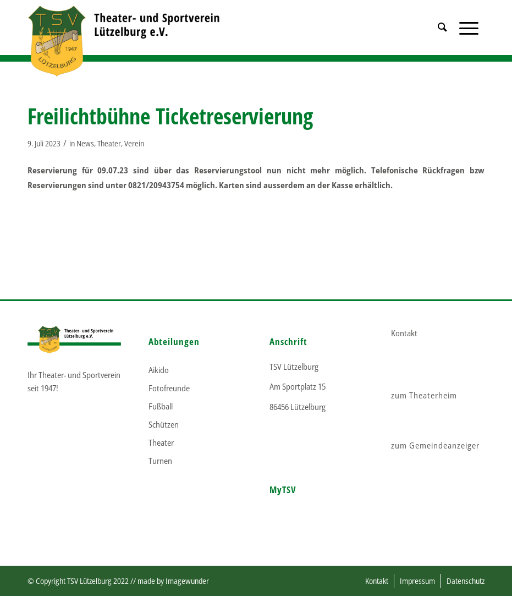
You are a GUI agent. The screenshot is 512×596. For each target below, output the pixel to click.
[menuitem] (442, 41)
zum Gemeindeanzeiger (435, 445)
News (85, 143)
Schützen (163, 424)
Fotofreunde (169, 387)
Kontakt (404, 332)
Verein (134, 143)
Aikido (158, 369)
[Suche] (442, 41)
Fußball (160, 406)
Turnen (160, 460)
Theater (109, 143)
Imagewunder (187, 581)
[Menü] (469, 41)
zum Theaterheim (424, 395)
